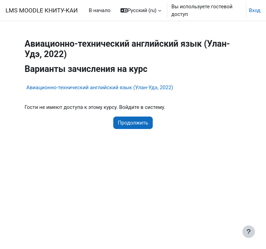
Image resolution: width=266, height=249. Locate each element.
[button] (141, 10)
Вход (254, 10)
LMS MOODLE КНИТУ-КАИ (42, 10)
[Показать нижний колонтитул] (248, 231)
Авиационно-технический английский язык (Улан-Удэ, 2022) (99, 87)
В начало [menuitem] (99, 10)
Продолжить (133, 123)
